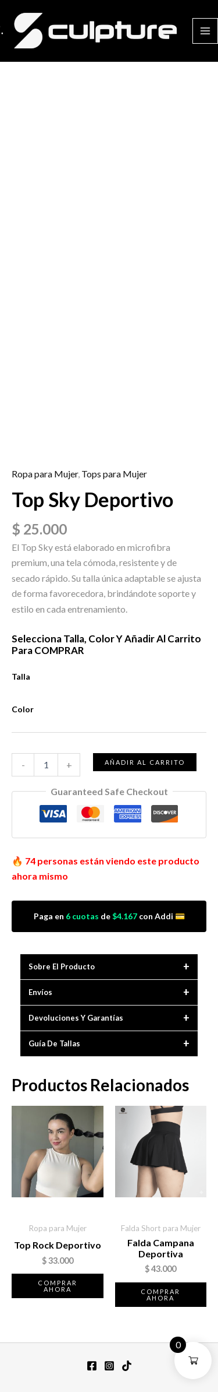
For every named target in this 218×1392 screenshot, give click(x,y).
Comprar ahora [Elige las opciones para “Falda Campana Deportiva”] (160, 1295)
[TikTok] (126, 1366)
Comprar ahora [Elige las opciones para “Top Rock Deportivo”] (57, 1286)
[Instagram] (109, 1366)
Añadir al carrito (145, 762)
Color (23, 709)
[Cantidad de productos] (46, 764)
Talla (21, 676)
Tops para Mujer (114, 473)
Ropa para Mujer (45, 473)
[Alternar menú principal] (205, 31)
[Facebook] (92, 1366)
